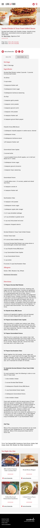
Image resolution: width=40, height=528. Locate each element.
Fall (32, 445)
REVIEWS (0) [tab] (22, 57)
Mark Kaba (7, 36)
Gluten (7, 445)
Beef (36, 443)
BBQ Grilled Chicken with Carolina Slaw (10, 469)
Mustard (15, 445)
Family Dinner (26, 443)
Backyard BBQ (12, 443)
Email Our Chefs (5, 519)
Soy (19, 445)
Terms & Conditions (6, 524)
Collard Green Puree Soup (29, 498)
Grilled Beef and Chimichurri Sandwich (10, 498)
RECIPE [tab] (8, 57)
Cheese (3, 445)
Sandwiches (27, 445)
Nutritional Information (10, 274)
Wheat (21, 445)
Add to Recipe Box (9, 51)
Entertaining (19, 443)
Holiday (33, 443)
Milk (11, 445)
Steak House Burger (29, 470)
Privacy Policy (5, 522)
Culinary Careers (5, 520)
